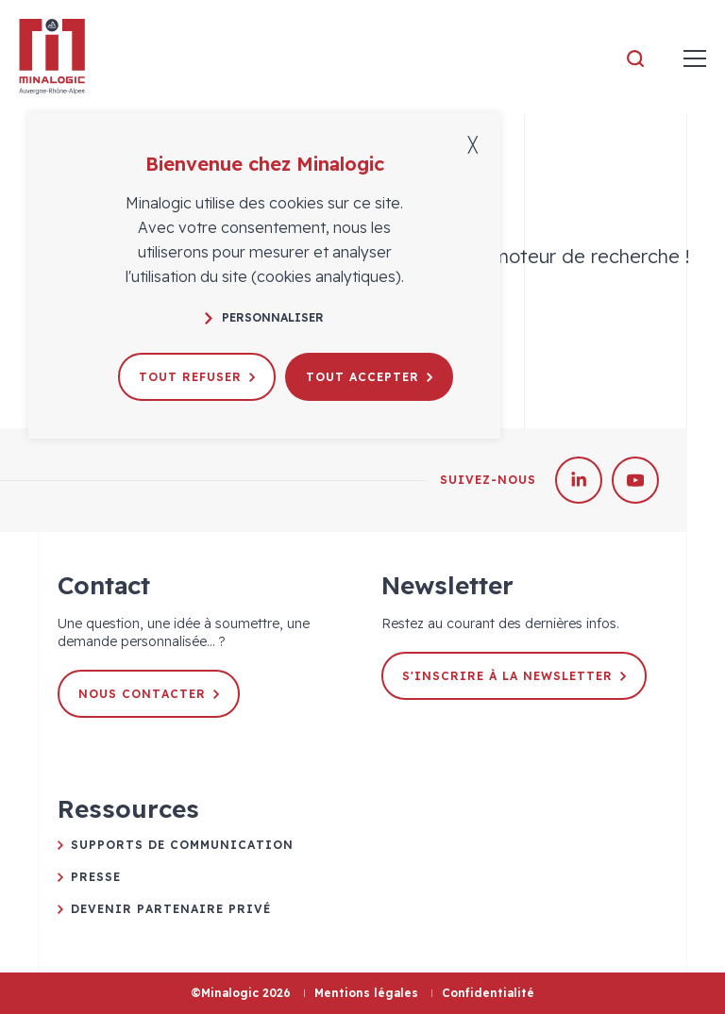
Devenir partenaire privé (171, 909)
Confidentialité (488, 993)
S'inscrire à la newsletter (514, 676)
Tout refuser (197, 377)
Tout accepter (369, 377)
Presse (96, 877)
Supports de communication (182, 845)
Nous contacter (148, 694)
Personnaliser (264, 317)
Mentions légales (366, 993)
